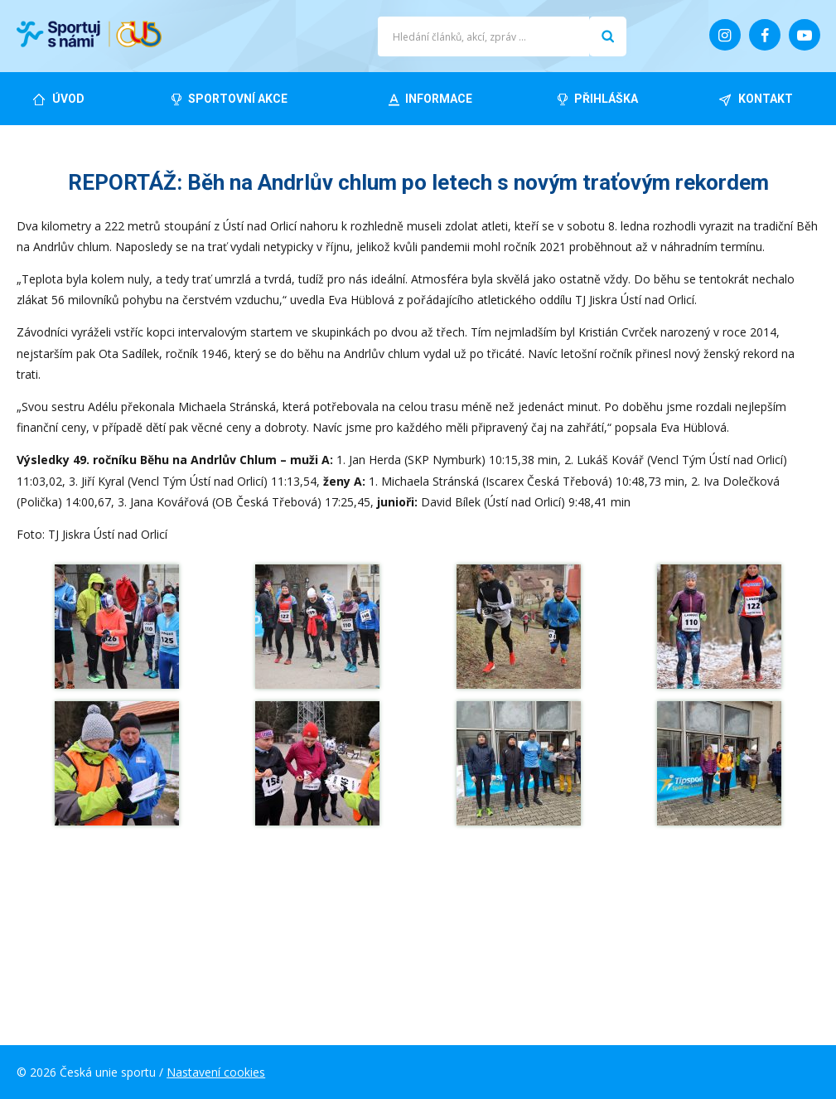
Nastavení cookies (216, 1072)
